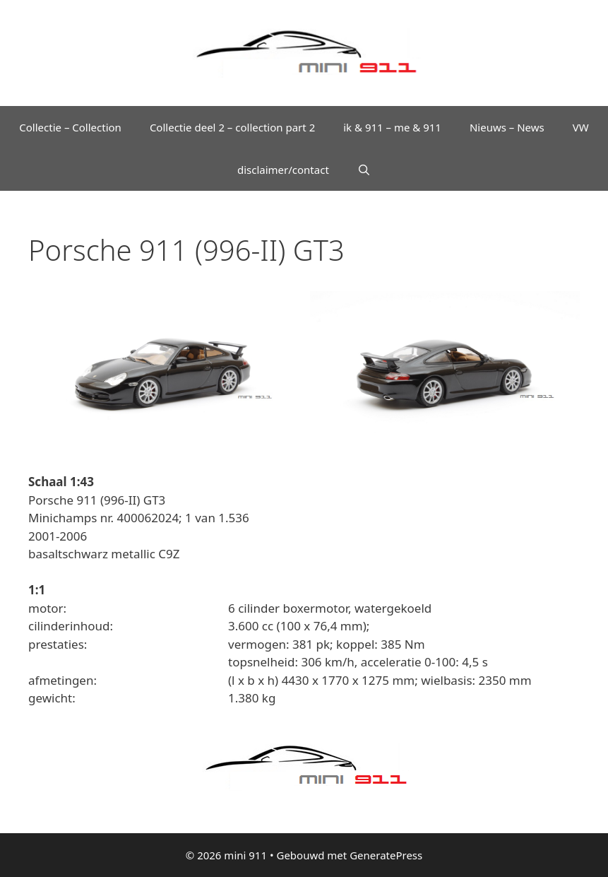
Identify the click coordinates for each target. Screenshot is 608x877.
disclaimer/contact (283, 170)
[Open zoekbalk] (364, 169)
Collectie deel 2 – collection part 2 (232, 127)
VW (581, 127)
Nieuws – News (507, 127)
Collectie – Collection (70, 127)
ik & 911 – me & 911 (392, 127)
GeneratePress (386, 855)
